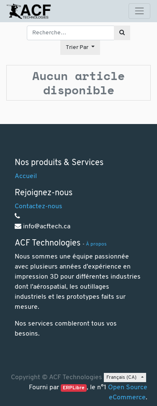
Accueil (26, 176)
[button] (80, 47)
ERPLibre (74, 387)
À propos (96, 244)
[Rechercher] (122, 33)
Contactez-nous (38, 206)
